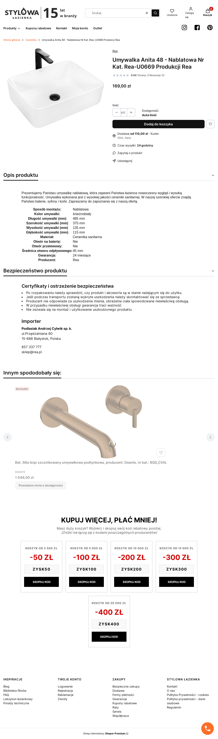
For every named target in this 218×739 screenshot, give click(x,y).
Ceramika (31, 39)
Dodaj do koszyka (158, 124)
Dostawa (118, 690)
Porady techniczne (16, 703)
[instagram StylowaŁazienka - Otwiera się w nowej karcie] (184, 27)
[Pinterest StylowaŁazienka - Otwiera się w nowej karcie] (210, 27)
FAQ (6, 695)
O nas (171, 690)
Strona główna (11, 39)
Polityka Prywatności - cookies (188, 695)
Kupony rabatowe (124, 703)
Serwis (116, 711)
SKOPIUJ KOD (41, 582)
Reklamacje (66, 695)
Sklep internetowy (104, 733)
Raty (115, 707)
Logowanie (65, 686)
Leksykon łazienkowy (18, 699)
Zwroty (62, 699)
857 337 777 (31, 347)
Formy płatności (123, 695)
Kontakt (172, 686)
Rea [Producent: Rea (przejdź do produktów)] (115, 51)
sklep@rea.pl (32, 352)
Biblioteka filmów (14, 690)
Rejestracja (65, 690)
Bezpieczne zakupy (126, 686)
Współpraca (120, 715)
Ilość (115, 105)
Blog (6, 686)
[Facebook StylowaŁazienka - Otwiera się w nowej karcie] (197, 27)
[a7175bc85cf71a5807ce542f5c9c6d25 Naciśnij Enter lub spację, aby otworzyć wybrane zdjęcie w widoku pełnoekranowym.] (54, 88)
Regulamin (174, 707)
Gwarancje (119, 699)
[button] (155, 13)
